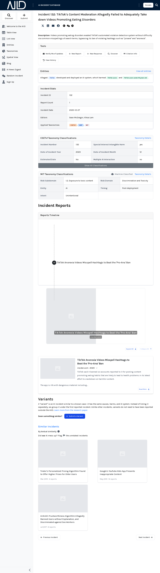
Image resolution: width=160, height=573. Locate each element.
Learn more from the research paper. (71, 410)
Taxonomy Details (143, 138)
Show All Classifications (96, 165)
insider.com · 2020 (86, 368)
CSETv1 (73, 125)
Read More (144, 389)
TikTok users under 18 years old (135, 78)
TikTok (52, 78)
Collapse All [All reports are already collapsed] (146, 349)
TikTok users (112, 78)
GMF (80, 125)
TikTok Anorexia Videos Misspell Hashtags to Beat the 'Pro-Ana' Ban (96, 332)
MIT (87, 125)
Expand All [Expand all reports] (131, 349)
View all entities (143, 71)
